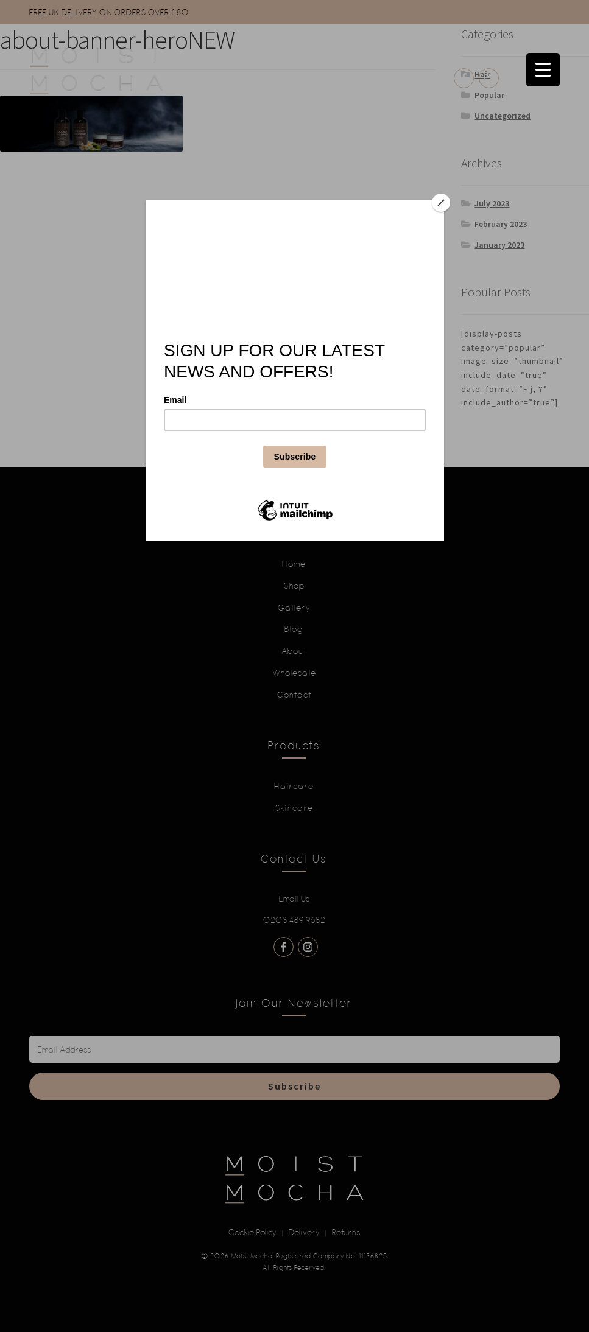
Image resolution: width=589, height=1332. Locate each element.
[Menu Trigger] (543, 69)
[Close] (441, 203)
